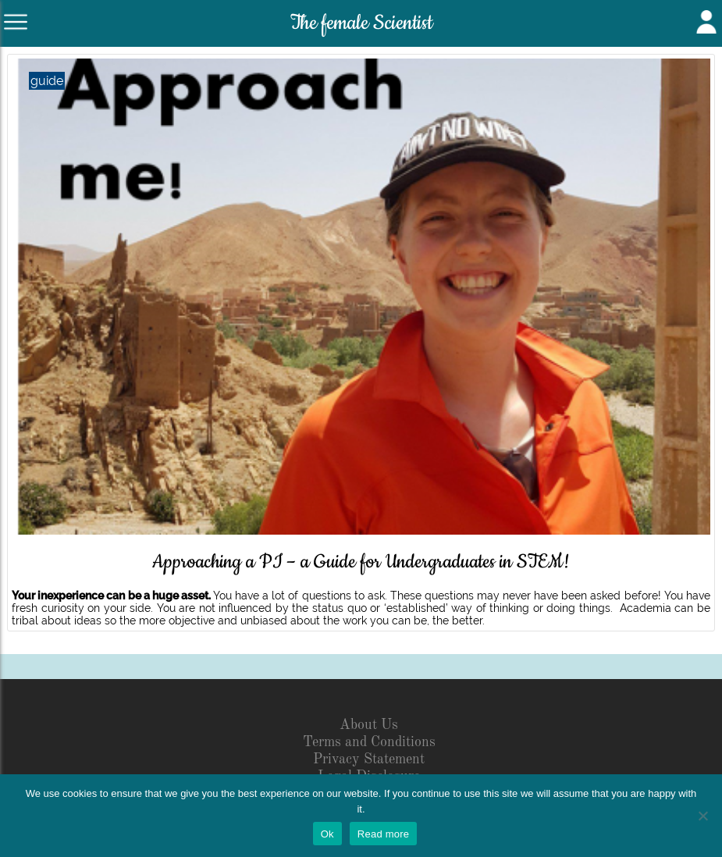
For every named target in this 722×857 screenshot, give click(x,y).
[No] (702, 815)
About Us (369, 725)
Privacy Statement (369, 759)
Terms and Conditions (369, 742)
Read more (383, 834)
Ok (327, 834)
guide (46, 80)
